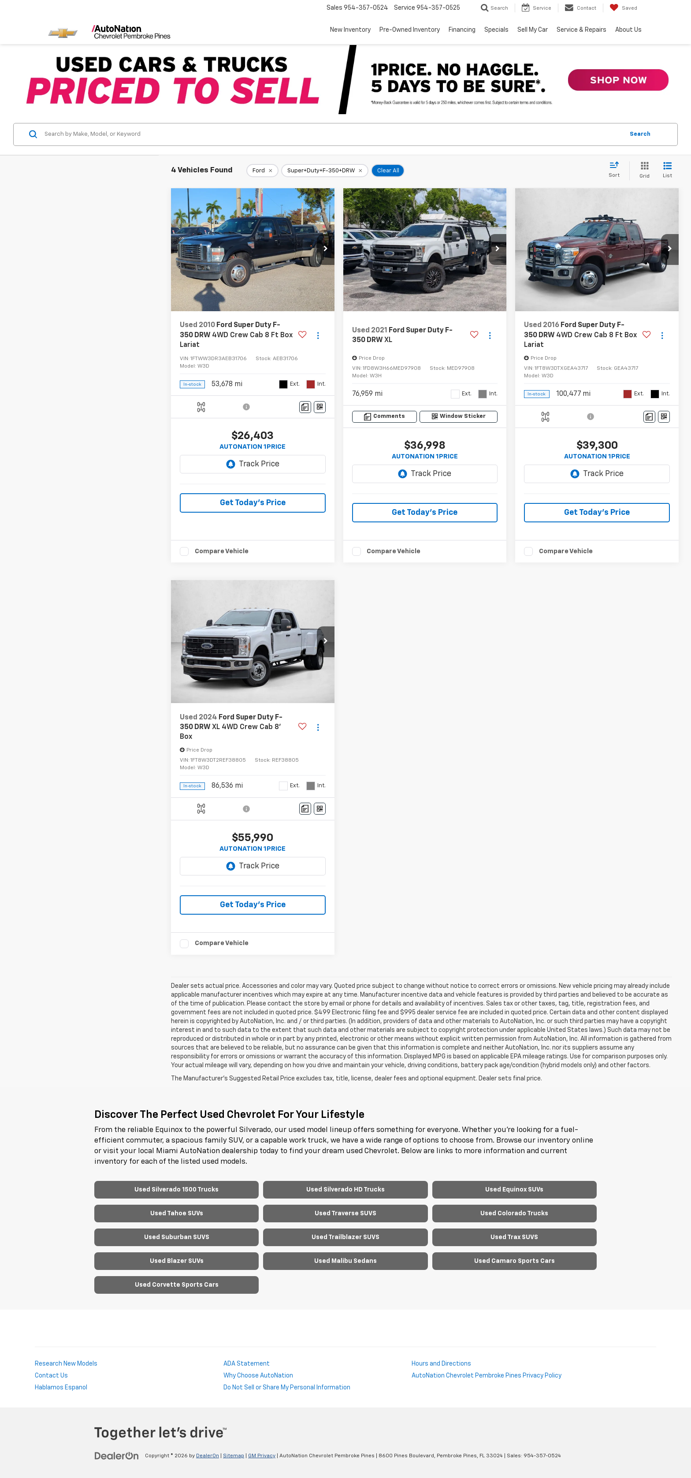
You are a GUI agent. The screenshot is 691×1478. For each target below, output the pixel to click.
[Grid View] (642, 170)
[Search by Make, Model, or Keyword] (333, 134)
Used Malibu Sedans (345, 1261)
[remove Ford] (262, 170)
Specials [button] (496, 30)
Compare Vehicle (222, 551)
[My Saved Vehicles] (623, 8)
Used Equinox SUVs (514, 1190)
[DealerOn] (116, 1455)
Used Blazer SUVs (177, 1261)
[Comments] (305, 407)
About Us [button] (628, 30)
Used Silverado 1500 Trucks (176, 1190)
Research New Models (66, 1364)
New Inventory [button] (350, 30)
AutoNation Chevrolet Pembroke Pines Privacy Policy (486, 1376)
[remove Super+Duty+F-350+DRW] (324, 170)
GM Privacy (261, 1456)
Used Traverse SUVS (345, 1213)
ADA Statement (246, 1364)
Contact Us (51, 1376)
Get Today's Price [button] (253, 503)
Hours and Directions (441, 1364)
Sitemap (233, 1456)
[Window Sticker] (320, 407)
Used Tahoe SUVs (176, 1213)
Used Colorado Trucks (514, 1213)
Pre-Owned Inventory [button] (409, 30)
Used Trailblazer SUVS (345, 1237)
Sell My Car (532, 30)
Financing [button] (462, 30)
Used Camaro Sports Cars (514, 1261)
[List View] (667, 170)
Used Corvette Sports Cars (177, 1285)
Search (640, 134)
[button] (325, 249)
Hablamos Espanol (61, 1388)
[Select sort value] (616, 170)
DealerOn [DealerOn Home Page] (207, 1456)
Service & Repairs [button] (581, 30)
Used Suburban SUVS (176, 1237)
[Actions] (318, 335)
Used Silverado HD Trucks (345, 1190)
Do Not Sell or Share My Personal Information (286, 1388)
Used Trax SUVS (514, 1237)
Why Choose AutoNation (258, 1376)
